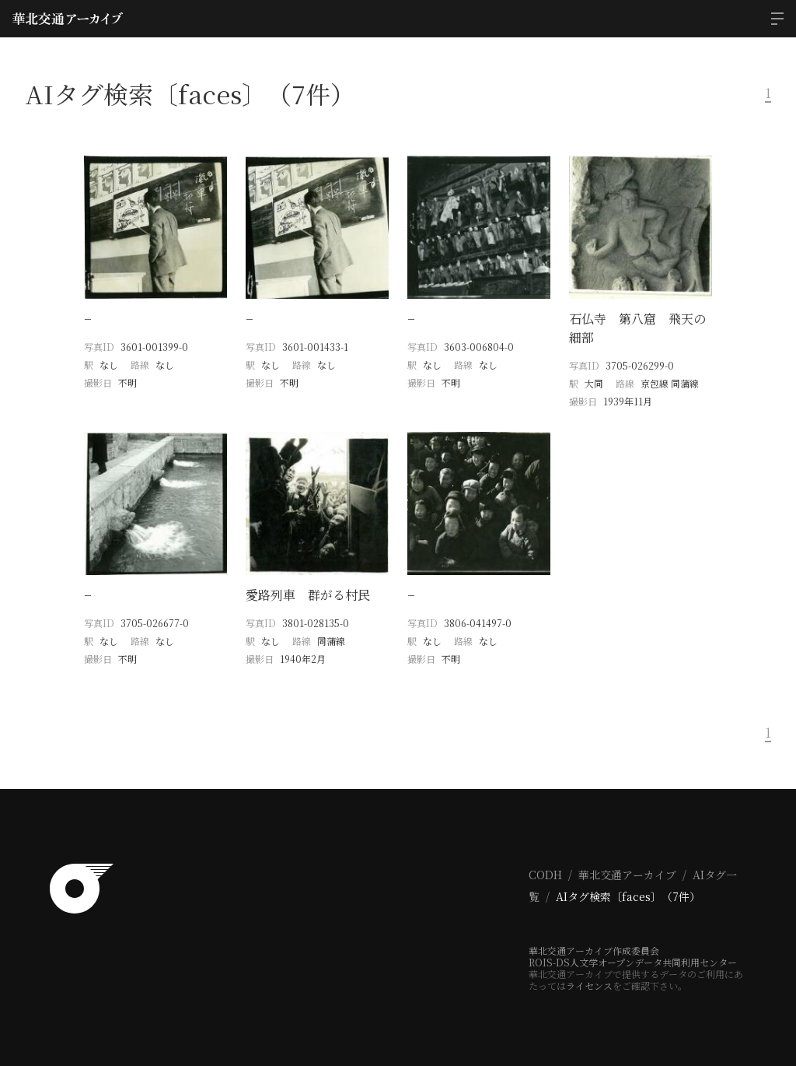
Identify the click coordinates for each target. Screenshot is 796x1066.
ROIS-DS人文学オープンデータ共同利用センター (633, 962)
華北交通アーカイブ (627, 874)
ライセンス (589, 985)
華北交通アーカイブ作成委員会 (594, 950)
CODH (545, 874)
